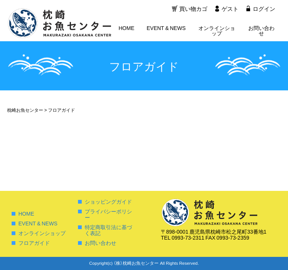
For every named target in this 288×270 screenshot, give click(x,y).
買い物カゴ (192, 9)
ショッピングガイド (108, 201)
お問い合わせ (261, 31)
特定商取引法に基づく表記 (108, 230)
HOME (126, 28)
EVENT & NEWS (166, 28)
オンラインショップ (216, 31)
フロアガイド (34, 242)
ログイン (264, 9)
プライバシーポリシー (108, 214)
